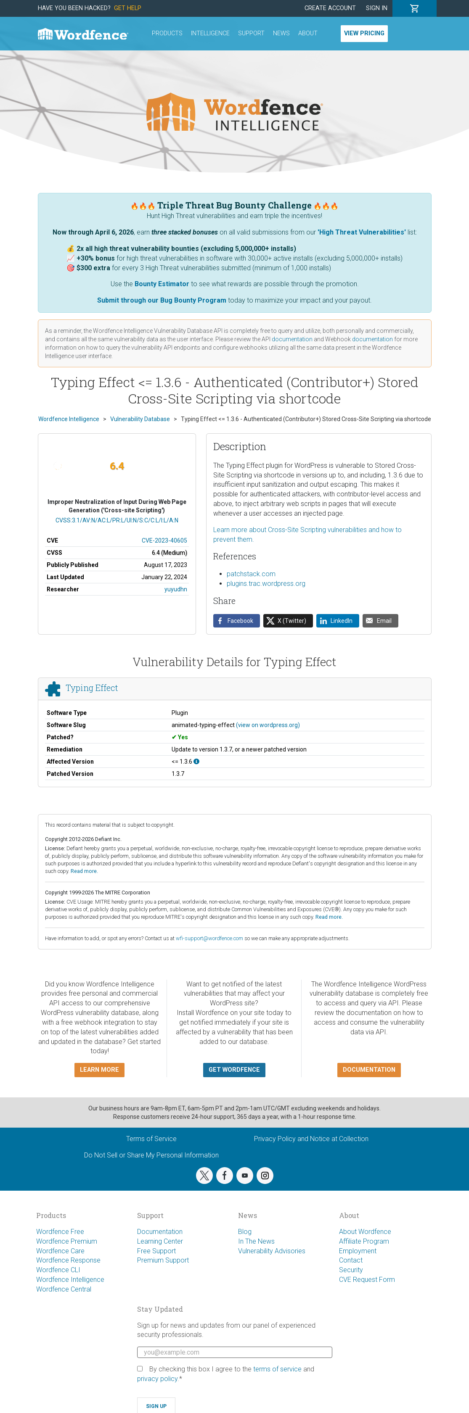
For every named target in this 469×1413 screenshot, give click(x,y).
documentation (292, 339)
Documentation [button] (369, 1069)
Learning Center (160, 1241)
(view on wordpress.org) (268, 725)
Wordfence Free (60, 1232)
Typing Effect (92, 687)
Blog (245, 1232)
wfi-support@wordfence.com (209, 938)
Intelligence (210, 33)
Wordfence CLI (58, 1270)
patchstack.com (251, 574)
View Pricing (364, 33)
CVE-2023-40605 (164, 540)
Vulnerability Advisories (271, 1251)
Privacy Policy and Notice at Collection (311, 1139)
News (281, 33)
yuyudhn (175, 589)
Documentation (160, 1232)
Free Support (156, 1251)
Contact (351, 1260)
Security (351, 1270)
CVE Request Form (367, 1280)
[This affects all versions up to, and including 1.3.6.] (196, 761)
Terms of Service (151, 1139)
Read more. (84, 871)
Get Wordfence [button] (234, 1069)
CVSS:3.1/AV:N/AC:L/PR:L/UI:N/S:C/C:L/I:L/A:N (117, 520)
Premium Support (163, 1260)
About (308, 33)
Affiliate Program (364, 1241)
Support (251, 33)
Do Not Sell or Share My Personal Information (151, 1155)
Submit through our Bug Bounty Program (161, 300)
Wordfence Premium (66, 1241)
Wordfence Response (68, 1260)
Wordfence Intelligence (70, 1280)
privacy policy (157, 1379)
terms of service (277, 1369)
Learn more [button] (99, 1069)
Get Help (127, 8)
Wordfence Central (63, 1289)
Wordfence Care (60, 1251)
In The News (256, 1241)
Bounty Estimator (162, 284)
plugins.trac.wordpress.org (266, 584)
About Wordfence (365, 1232)
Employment (357, 1251)
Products (167, 33)
